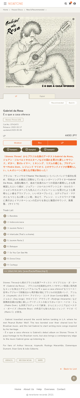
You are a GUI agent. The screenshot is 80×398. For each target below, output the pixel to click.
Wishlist (17, 143)
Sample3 (49, 149)
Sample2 (30, 149)
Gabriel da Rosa (13, 110)
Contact (61, 389)
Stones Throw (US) (13, 120)
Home (5, 10)
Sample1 (12, 149)
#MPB (40, 360)
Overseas (49, 389)
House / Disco (17, 10)
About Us (29, 389)
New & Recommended (35, 10)
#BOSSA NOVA (25, 360)
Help (39, 389)
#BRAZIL (9, 360)
